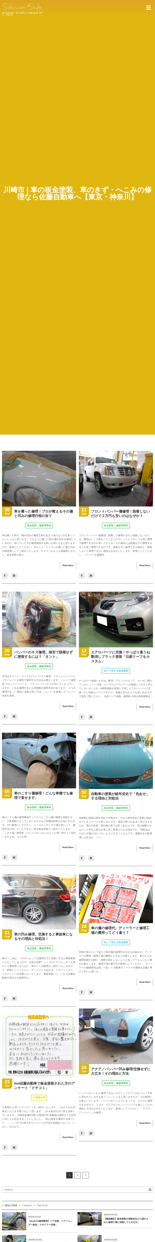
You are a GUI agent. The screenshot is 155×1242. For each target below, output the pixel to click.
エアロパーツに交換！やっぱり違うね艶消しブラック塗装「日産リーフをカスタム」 (120, 657)
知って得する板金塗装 (116, 671)
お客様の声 (39, 1098)
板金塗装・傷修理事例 (39, 525)
